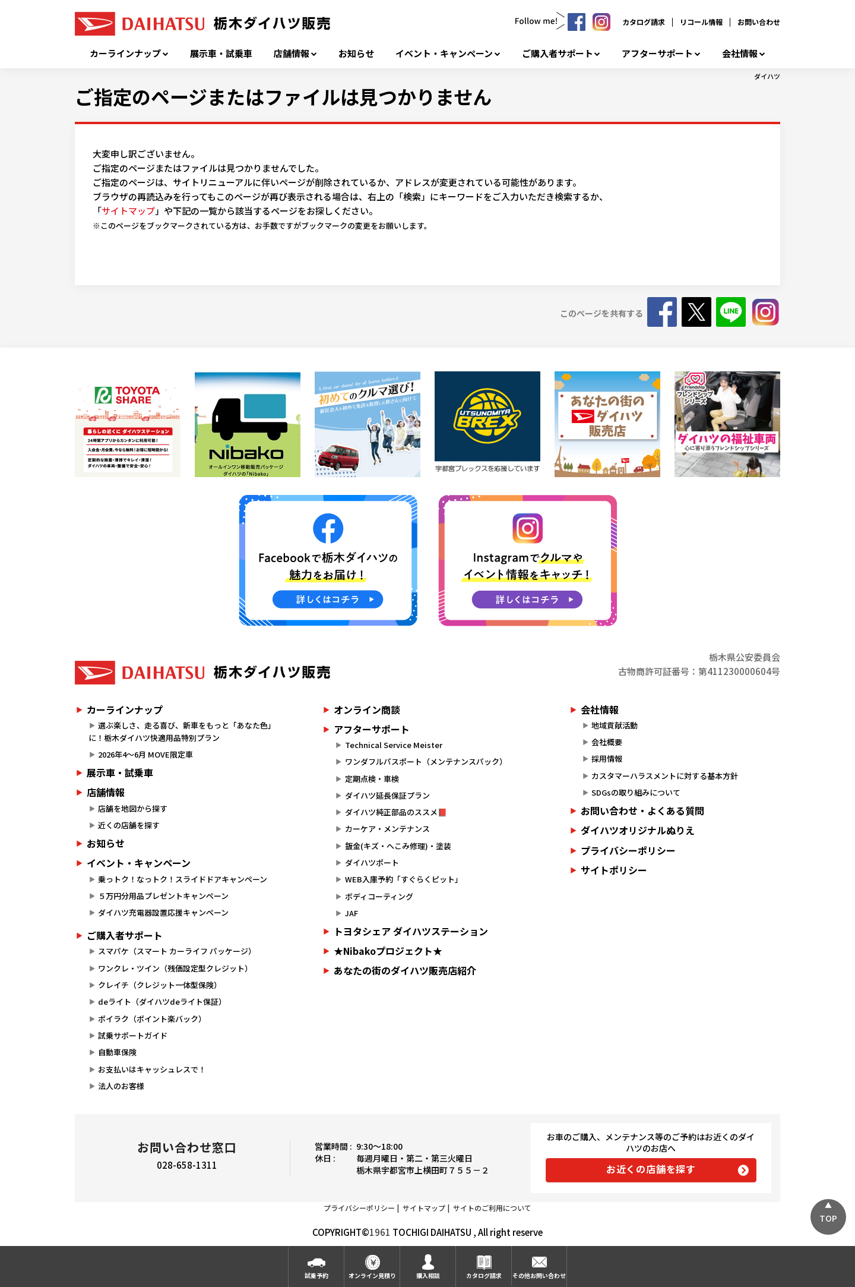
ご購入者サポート (557, 53)
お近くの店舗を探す (651, 1169)
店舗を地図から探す (132, 808)
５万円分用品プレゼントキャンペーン (163, 895)
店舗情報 (291, 53)
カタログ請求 (643, 22)
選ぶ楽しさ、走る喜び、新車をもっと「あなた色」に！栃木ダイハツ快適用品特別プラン (182, 731)
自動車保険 (117, 1052)
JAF (351, 913)
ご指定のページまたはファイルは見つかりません (283, 96)
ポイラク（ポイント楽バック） (152, 1018)
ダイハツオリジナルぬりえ (638, 830)
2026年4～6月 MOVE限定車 (145, 754)
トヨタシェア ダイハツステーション (411, 931)
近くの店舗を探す (129, 825)
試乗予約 (316, 1275)
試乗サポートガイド (132, 1035)
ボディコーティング (379, 896)
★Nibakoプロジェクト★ (388, 951)
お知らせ (356, 53)
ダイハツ (767, 76)
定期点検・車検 (372, 778)
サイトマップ (128, 210)
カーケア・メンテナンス (387, 828)
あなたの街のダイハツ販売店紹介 (405, 970)
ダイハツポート (372, 862)
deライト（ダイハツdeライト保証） (162, 1001)
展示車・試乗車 (221, 53)
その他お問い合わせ (539, 1275)
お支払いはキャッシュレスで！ (152, 1069)
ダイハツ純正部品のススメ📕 (396, 812)
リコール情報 (701, 22)
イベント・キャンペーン (444, 53)
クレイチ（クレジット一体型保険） (159, 985)
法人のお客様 (121, 1086)
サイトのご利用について (492, 1208)
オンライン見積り (372, 1275)
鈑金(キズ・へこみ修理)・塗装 (398, 845)
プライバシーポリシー (628, 850)
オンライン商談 (367, 709)
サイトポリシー (614, 870)
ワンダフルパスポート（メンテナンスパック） (426, 761)
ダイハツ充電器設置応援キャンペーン (163, 912)
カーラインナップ (125, 53)
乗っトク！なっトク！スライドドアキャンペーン (182, 879)
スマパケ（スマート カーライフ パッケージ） (177, 951)
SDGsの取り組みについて (635, 792)
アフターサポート (657, 53)
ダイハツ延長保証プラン (387, 795)
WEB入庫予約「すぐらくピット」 (404, 879)
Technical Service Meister (393, 744)
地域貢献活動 (614, 725)
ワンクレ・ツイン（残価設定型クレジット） (175, 968)
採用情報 (606, 758)
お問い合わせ (758, 22)
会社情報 (740, 53)
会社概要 (606, 741)
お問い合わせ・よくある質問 (642, 810)
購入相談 (428, 1275)
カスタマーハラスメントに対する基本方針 (664, 775)
